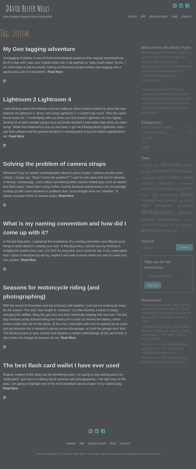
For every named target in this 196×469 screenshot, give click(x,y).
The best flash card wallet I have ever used (63, 365)
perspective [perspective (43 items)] (164, 205)
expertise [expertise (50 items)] (148, 188)
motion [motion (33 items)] (145, 205)
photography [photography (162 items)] (156, 212)
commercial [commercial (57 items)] (183, 171)
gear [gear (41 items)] (171, 188)
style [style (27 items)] (177, 225)
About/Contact (158, 16)
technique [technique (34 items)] (187, 224)
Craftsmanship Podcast (157, 127)
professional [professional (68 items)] (169, 219)
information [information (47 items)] (169, 195)
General (146, 137)
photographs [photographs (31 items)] (185, 205)
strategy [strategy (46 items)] (162, 225)
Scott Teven (149, 358)
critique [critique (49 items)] (187, 177)
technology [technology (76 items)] (151, 230)
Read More (55, 71)
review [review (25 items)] (144, 225)
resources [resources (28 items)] (187, 220)
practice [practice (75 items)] (185, 212)
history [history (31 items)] (189, 188)
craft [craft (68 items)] (160, 177)
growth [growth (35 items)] (180, 188)
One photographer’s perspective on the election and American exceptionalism (165, 348)
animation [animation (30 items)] (146, 165)
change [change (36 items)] (145, 171)
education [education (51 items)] (166, 183)
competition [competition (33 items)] (148, 177)
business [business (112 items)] (171, 164)
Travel (145, 147)
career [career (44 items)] (188, 165)
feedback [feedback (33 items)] (161, 188)
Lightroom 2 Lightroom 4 (38, 99)
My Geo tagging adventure (40, 49)
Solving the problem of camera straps (56, 163)
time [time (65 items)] (166, 230)
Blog (174, 16)
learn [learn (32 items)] (160, 200)
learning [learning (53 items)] (171, 200)
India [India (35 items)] (155, 195)
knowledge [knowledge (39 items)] (148, 200)
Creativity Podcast (153, 132)
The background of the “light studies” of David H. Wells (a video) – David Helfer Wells (166, 309)
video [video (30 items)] (174, 231)
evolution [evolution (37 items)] (187, 183)
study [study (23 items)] (171, 225)
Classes (186, 16)
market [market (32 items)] (189, 200)
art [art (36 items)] (156, 165)
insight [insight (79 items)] (186, 194)
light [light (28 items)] (181, 200)
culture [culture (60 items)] (147, 183)
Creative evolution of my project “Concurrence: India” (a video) (165, 317)
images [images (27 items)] (145, 195)
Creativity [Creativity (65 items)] (173, 177)
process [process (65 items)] (148, 219)
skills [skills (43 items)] (152, 224)
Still (143, 16)
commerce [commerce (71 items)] (162, 171)
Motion (132, 16)
